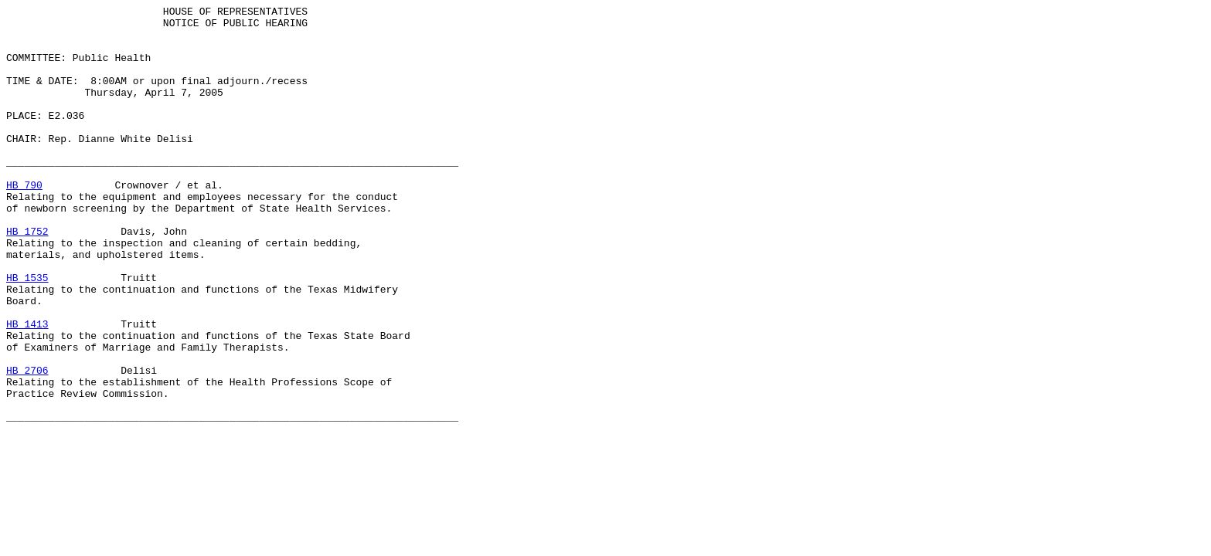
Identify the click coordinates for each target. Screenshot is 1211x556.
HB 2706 (27, 444)
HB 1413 (27, 388)
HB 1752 (27, 277)
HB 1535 (27, 333)
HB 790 (24, 222)
